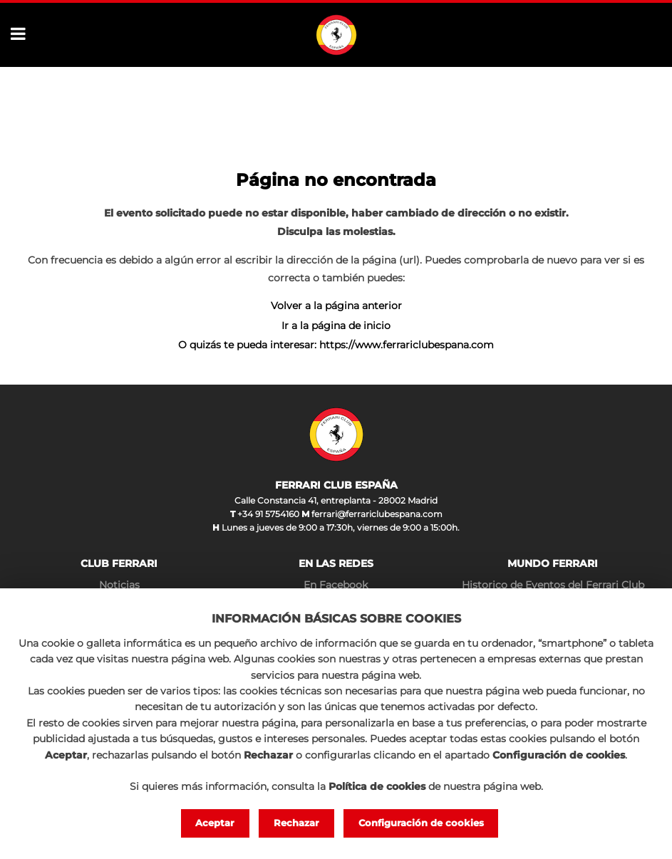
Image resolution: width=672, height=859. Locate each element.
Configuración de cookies (421, 822)
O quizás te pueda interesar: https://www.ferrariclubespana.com (336, 344)
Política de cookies (377, 786)
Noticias (119, 584)
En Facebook (336, 584)
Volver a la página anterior (336, 305)
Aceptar (214, 822)
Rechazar (296, 822)
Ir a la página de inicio (336, 325)
